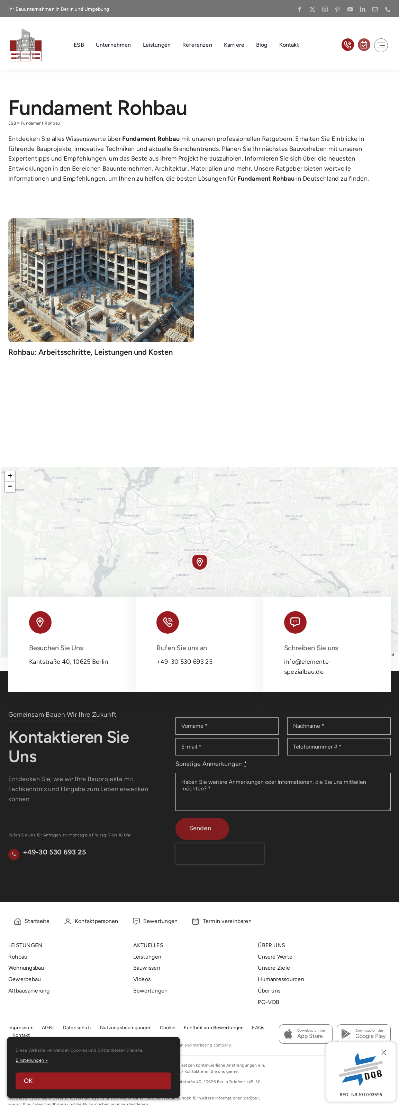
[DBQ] (361, 1072)
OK (28, 1081)
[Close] (384, 1052)
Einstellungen (32, 1060)
